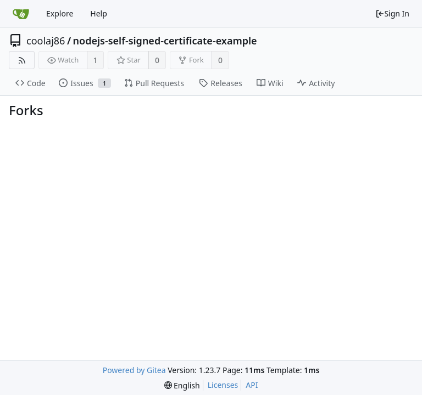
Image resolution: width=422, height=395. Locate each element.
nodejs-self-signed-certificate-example (165, 40)
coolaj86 (45, 40)
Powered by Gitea (134, 370)
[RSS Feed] (22, 60)
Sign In (392, 13)
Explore (59, 13)
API (252, 385)
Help (98, 13)
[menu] (182, 385)
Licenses (223, 385)
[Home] (20, 14)
